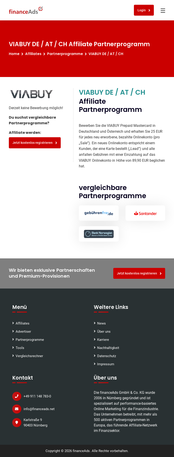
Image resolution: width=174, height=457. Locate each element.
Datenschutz (106, 356)
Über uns (104, 332)
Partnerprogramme (30, 340)
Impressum (105, 364)
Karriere (103, 340)
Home (14, 53)
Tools (20, 348)
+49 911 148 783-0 (37, 396)
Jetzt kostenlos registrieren (34, 143)
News (101, 323)
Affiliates (33, 53)
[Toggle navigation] (163, 11)
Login (144, 10)
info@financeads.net (39, 409)
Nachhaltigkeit (108, 348)
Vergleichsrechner (29, 356)
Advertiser (23, 332)
